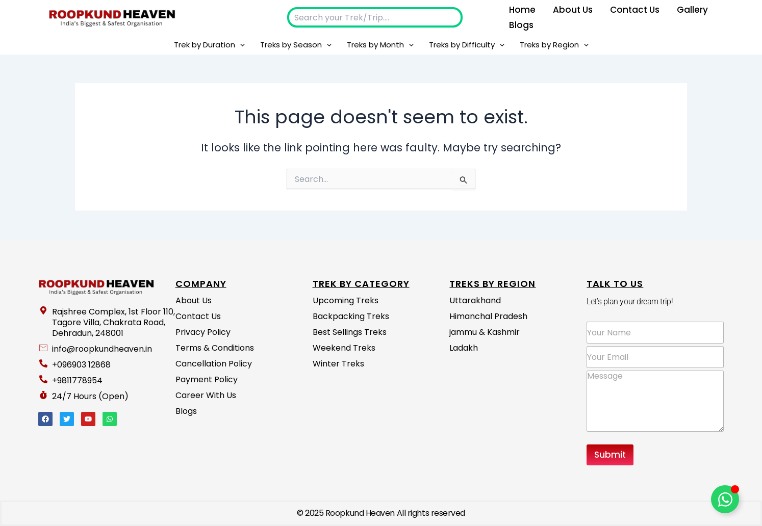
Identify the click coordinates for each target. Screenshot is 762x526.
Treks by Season (296, 45)
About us (573, 10)
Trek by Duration (209, 45)
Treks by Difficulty (466, 45)
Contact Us (634, 10)
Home (522, 10)
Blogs (521, 25)
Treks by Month (380, 45)
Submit (610, 455)
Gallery (692, 10)
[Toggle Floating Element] (725, 499)
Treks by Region (554, 45)
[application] (240, 45)
